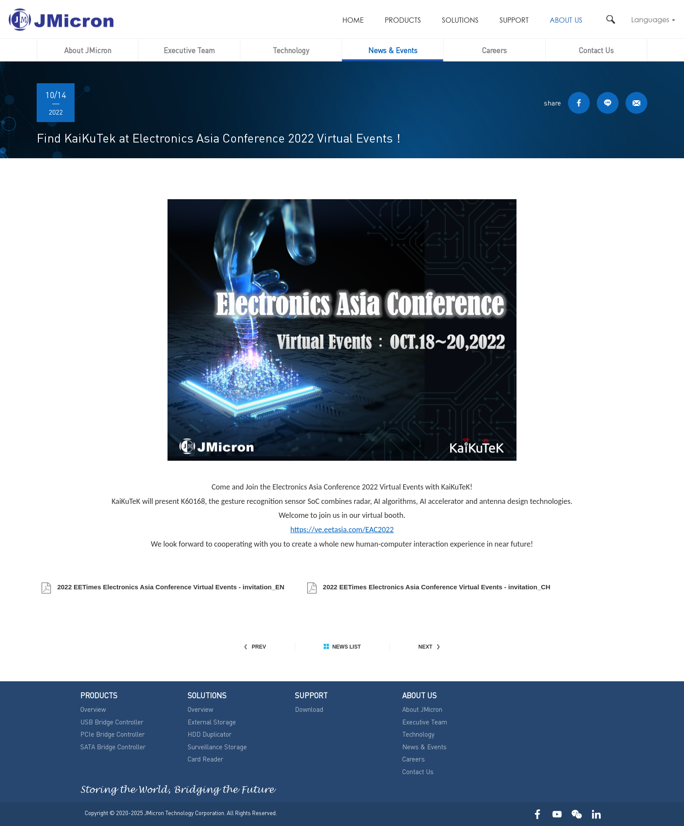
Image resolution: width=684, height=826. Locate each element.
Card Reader (205, 759)
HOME (353, 20)
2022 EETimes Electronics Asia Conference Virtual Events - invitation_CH (436, 587)
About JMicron (87, 50)
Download (309, 709)
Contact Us (596, 50)
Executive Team (189, 50)
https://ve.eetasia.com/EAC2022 (341, 529)
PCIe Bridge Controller (112, 734)
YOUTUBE (556, 814)
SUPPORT (514, 20)
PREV (254, 647)
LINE (608, 103)
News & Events (392, 50)
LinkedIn (596, 814)
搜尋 (610, 19)
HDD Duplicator (210, 734)
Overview (93, 709)
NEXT (429, 647)
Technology (291, 50)
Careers (494, 50)
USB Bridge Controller (112, 721)
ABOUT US (566, 20)
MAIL (636, 103)
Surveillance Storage (217, 746)
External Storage (212, 721)
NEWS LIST (342, 647)
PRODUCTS (403, 20)
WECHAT (576, 814)
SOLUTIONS (460, 20)
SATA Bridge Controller (113, 746)
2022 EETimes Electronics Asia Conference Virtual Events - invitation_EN (169, 587)
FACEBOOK (579, 103)
